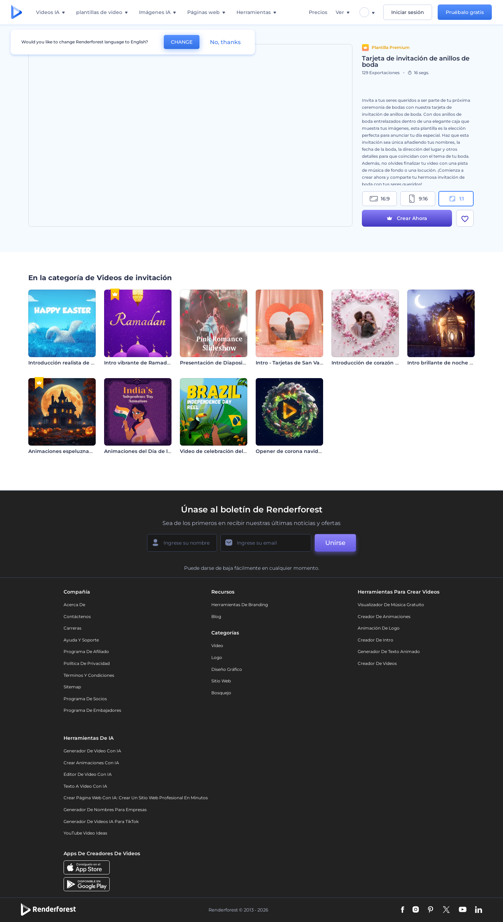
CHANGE (181, 42)
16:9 (380, 198)
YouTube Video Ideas (85, 833)
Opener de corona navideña (292, 451)
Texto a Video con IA (85, 786)
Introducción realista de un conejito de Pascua (88, 363)
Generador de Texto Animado (389, 651)
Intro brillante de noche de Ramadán (455, 363)
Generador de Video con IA (92, 750)
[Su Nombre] (182, 543)
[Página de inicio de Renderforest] (16, 12)
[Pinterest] (430, 910)
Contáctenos (77, 616)
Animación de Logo (379, 628)
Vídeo (217, 645)
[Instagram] (416, 910)
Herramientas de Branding (239, 604)
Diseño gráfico (226, 669)
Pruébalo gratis (465, 12)
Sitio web (221, 680)
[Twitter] (446, 910)
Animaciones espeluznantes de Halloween (82, 451)
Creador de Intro (375, 640)
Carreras (72, 628)
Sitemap (72, 686)
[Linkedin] (478, 910)
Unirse (335, 543)
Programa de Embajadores (92, 710)
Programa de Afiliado (86, 651)
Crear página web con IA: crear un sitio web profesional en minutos (136, 797)
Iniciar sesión (407, 12)
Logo (216, 657)
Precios (318, 12)
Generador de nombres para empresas (105, 809)
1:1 (456, 198)
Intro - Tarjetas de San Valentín (295, 363)
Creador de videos (377, 663)
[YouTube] (463, 910)
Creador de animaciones (384, 616)
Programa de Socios (85, 698)
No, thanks (225, 42)
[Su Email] (265, 543)
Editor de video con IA (88, 774)
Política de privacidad (87, 663)
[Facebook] (402, 910)
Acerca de (74, 604)
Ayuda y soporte (81, 640)
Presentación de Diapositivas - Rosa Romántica (240, 363)
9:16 (418, 198)
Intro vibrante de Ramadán (139, 363)
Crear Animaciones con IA (91, 762)
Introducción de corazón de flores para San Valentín (397, 363)
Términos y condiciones (89, 675)
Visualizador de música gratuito (391, 604)
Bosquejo (221, 692)
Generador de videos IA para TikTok (101, 821)
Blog (216, 616)
